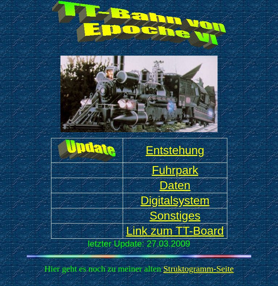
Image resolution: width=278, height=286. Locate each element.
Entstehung (175, 150)
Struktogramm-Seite (198, 268)
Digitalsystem (174, 200)
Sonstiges (175, 215)
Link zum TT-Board (175, 230)
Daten (175, 185)
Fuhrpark (175, 170)
